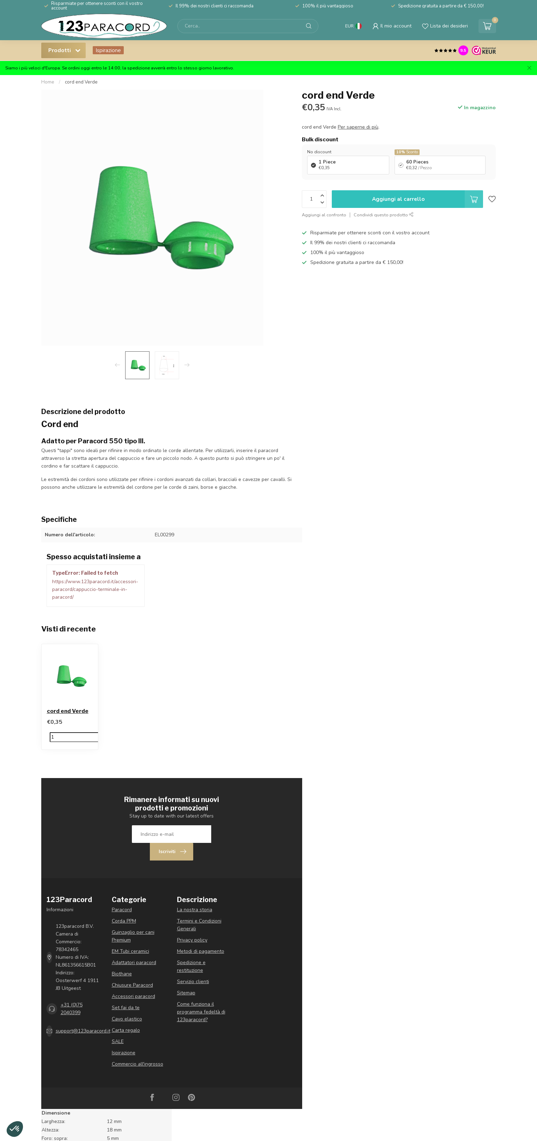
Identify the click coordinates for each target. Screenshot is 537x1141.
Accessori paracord (133, 996)
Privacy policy (192, 940)
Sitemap (186, 992)
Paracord (122, 909)
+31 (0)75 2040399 (72, 1008)
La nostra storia (194, 909)
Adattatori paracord (134, 962)
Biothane (122, 973)
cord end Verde (81, 82)
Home (47, 82)
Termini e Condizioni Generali (199, 925)
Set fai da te (126, 1007)
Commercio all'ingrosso (137, 1064)
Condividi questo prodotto (384, 215)
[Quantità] (82, 737)
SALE (118, 1041)
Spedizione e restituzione (191, 966)
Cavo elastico (127, 1019)
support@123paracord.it (83, 1031)
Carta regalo (126, 1030)
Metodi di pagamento (200, 951)
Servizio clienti (193, 981)
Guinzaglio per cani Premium (133, 936)
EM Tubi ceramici (130, 951)
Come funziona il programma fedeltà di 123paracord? (201, 1012)
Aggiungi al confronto (324, 215)
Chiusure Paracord (132, 985)
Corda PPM (124, 921)
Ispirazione (108, 50)
